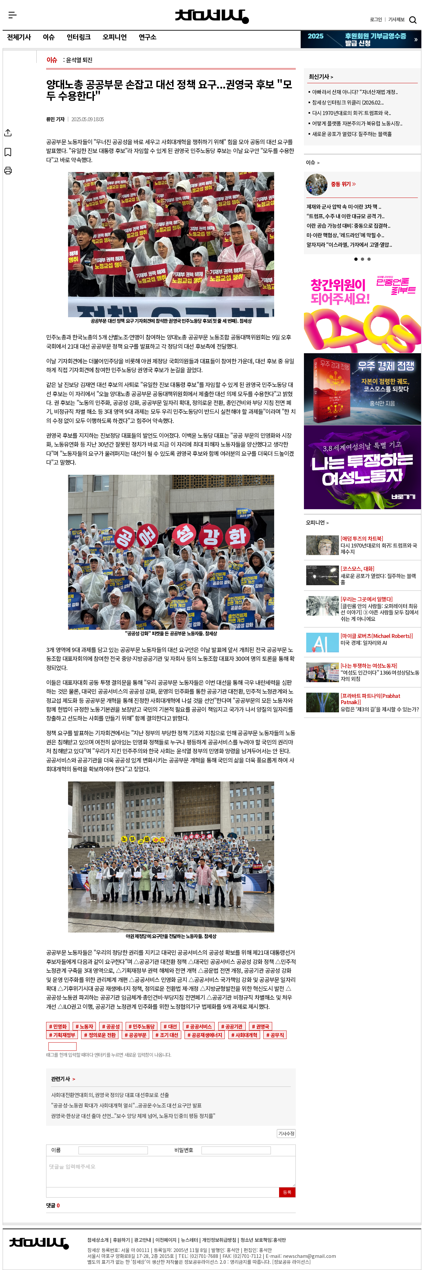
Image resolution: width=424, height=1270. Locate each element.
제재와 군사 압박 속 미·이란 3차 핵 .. (344, 206)
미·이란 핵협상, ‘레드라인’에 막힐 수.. (345, 235)
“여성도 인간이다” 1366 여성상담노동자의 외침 (380, 673)
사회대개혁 (246, 1034)
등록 (287, 1192)
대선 (172, 1026)
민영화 (59, 1026)
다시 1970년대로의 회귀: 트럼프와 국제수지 (380, 545)
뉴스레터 (189, 1239)
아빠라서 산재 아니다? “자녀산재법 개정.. (355, 92)
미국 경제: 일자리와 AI (380, 639)
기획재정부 (64, 1034)
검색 (413, 20)
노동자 (86, 1026)
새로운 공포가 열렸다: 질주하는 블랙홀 (352, 134)
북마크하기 (24, 152)
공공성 (112, 1026)
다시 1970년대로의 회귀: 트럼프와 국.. (351, 113)
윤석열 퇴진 (79, 60)
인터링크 (79, 37)
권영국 (262, 1026)
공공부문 (137, 1034)
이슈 (49, 37)
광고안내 (142, 1239)
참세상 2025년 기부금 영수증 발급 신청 (361, 39)
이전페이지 (166, 1239)
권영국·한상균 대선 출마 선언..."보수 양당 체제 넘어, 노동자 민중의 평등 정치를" (133, 1116)
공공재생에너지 (207, 1034)
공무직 (277, 1034)
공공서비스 (201, 1026)
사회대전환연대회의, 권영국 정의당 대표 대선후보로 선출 (110, 1095)
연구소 (148, 37)
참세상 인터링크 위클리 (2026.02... (347, 102)
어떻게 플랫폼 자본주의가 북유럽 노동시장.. (357, 123)
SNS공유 (24, 133)
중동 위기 (341, 183)
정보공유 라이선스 (291, 1261)
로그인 (376, 19)
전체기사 (19, 37)
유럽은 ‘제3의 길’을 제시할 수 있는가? (380, 703)
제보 (396, 19)
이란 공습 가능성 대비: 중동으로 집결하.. (348, 225)
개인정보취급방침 (219, 1239)
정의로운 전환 (102, 1034)
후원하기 (121, 1239)
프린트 (24, 171)
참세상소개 (98, 1239)
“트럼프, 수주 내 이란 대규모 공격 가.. (345, 216)
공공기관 (234, 1026)
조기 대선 (169, 1034)
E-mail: (274, 1255)
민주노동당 (143, 1026)
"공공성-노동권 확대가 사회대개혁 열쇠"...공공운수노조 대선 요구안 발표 (126, 1105)
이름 (56, 1149)
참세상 (212, 17)
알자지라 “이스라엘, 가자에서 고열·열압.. (349, 244)
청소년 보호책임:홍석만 (263, 1239)
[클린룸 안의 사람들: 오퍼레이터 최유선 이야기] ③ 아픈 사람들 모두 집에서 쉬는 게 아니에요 (380, 609)
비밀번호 (183, 1149)
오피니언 (115, 37)
